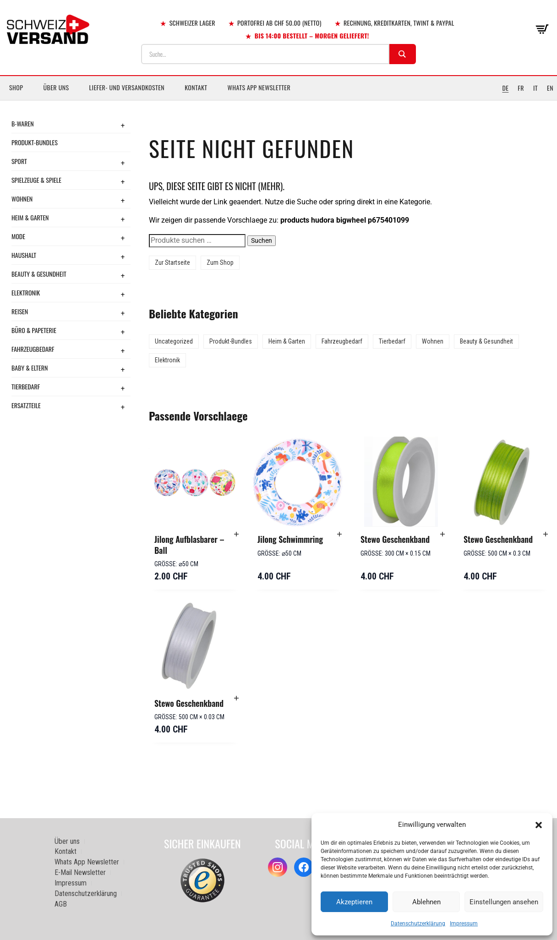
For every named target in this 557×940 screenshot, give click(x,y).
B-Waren (22, 123)
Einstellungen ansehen (504, 902)
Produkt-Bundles (34, 142)
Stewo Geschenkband (395, 539)
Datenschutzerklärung (418, 923)
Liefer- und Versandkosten (127, 87)
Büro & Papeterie (33, 330)
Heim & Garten (30, 217)
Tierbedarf (25, 386)
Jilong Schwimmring (290, 539)
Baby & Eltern (29, 367)
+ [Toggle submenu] (123, 125)
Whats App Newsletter (259, 87)
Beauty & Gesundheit (38, 274)
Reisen (19, 311)
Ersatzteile (26, 405)
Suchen (261, 240)
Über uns (56, 87)
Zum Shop (220, 262)
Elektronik (25, 292)
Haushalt (23, 255)
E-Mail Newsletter (80, 872)
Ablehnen (426, 902)
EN (550, 88)
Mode (18, 236)
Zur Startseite (172, 262)
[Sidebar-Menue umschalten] (278, 100)
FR (521, 88)
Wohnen (22, 198)
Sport (19, 161)
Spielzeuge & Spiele (36, 180)
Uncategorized (174, 341)
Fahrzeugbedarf (33, 349)
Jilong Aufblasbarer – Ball (189, 544)
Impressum (464, 923)
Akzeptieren (354, 902)
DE (505, 88)
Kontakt (196, 87)
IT (535, 88)
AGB (61, 904)
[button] (538, 825)
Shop (16, 87)
